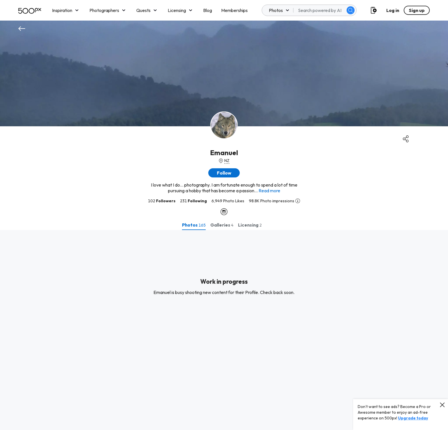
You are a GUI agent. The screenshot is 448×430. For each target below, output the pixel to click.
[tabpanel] (224, 330)
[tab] (194, 225)
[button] (224, 172)
